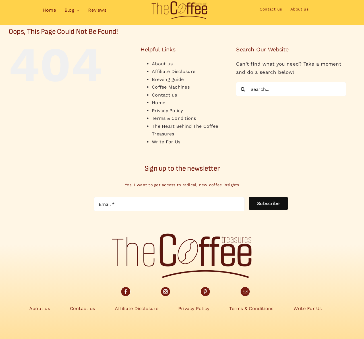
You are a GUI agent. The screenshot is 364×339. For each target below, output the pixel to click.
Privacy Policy (167, 110)
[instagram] (165, 291)
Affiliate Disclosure (173, 71)
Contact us (164, 95)
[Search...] (291, 89)
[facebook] (126, 291)
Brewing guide (168, 79)
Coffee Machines (171, 87)
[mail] (245, 291)
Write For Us (166, 142)
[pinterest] (205, 291)
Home (158, 102)
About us (162, 63)
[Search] (243, 89)
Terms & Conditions (174, 118)
